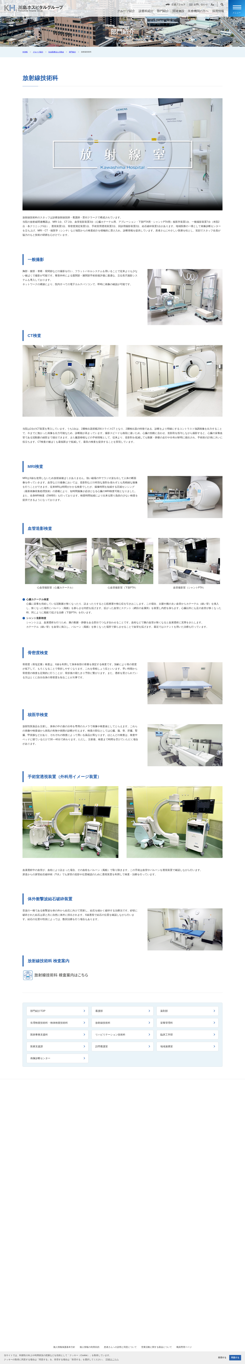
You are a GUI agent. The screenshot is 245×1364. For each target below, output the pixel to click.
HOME (25, 52)
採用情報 (216, 12)
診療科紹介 (144, 12)
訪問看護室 (101, 1046)
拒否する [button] (222, 1358)
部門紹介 (161, 12)
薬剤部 (164, 1011)
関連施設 (176, 12)
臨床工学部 (166, 1034)
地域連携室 (166, 1046)
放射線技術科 (102, 1022)
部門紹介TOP (38, 1011)
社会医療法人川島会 (56, 52)
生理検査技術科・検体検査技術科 (49, 1022)
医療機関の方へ (196, 12)
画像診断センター (40, 1058)
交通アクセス (177, 5)
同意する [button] (235, 1358)
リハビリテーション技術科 (110, 1034)
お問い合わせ (199, 5)
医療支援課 (36, 1046)
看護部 (99, 1011)
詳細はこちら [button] (112, 1359)
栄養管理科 (166, 1022)
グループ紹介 (124, 12)
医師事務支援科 (39, 1034)
